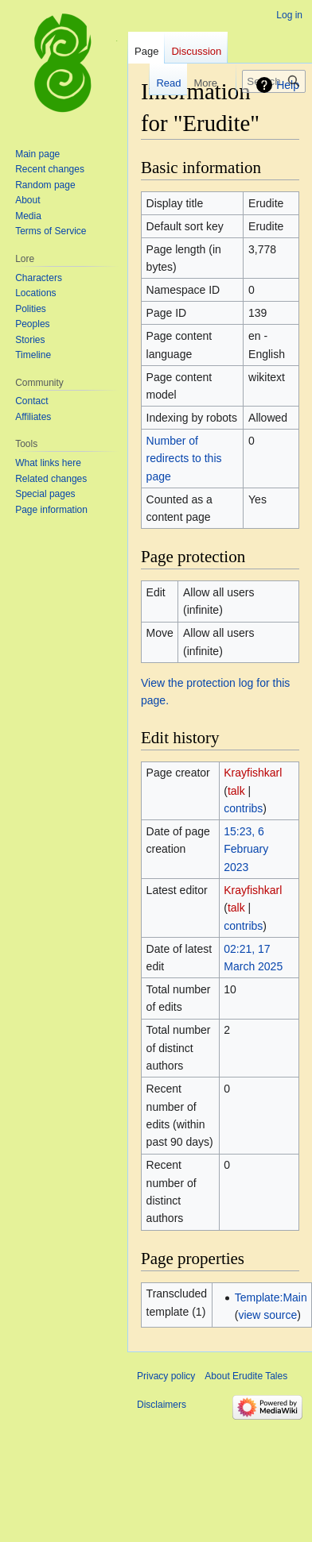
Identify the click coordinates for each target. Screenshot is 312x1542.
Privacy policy (166, 1376)
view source (267, 1315)
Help (287, 85)
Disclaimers (161, 1404)
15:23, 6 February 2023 (246, 849)
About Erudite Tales (246, 1376)
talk (236, 790)
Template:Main (271, 1297)
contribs (243, 808)
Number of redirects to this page (184, 458)
